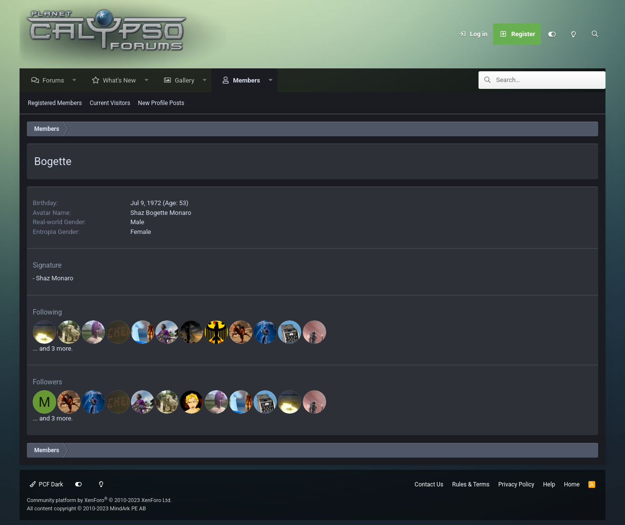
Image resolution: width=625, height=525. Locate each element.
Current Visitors (110, 103)
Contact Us (429, 484)
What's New (122, 80)
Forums (55, 80)
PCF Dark (46, 484)
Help (549, 484)
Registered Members (55, 103)
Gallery (187, 80)
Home (572, 484)
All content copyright (86, 508)
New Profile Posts (161, 103)
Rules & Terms (470, 484)
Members (248, 80)
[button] (77, 81)
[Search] (594, 34)
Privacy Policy (516, 484)
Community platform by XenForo (99, 500)
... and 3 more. (53, 349)
